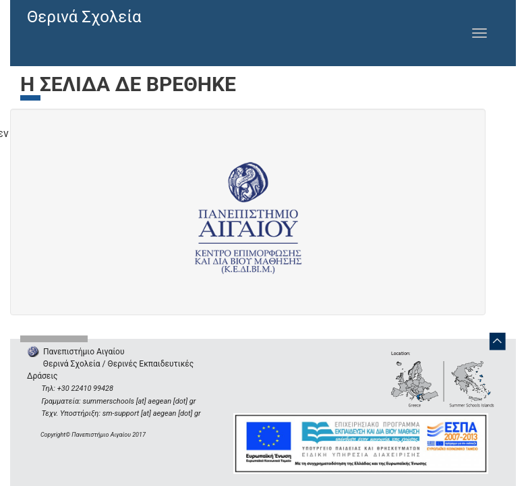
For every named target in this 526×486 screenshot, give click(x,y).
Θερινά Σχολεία (84, 16)
